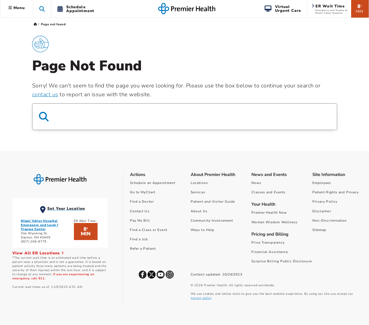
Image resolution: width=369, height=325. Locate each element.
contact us (45, 94)
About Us (199, 211)
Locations (199, 183)
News (256, 183)
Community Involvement (212, 220)
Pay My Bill (140, 220)
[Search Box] (184, 116)
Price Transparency (268, 242)
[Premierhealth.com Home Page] (35, 24)
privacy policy (201, 298)
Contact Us (139, 211)
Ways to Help (202, 230)
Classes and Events (268, 192)
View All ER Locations (38, 253)
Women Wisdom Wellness (274, 222)
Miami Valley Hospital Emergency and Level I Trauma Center (39, 225)
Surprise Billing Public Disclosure (281, 261)
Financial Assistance (269, 252)
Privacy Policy (324, 201)
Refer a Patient (143, 248)
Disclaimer (321, 211)
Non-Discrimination (329, 220)
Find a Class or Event (148, 230)
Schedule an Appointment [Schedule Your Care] (152, 183)
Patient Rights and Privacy (335, 192)
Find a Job (139, 239)
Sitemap (319, 230)
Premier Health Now (269, 212)
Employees (321, 183)
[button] (42, 8)
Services (198, 192)
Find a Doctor (142, 201)
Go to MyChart (142, 192)
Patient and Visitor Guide (213, 201)
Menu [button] (17, 7)
